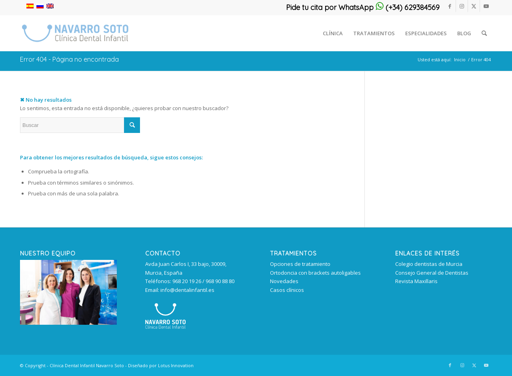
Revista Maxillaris (416, 281)
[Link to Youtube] (486, 6)
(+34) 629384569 (408, 7)
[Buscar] (484, 33)
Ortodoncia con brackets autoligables (315, 272)
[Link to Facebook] (450, 6)
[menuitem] (333, 33)
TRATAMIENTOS (293, 253)
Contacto (162, 253)
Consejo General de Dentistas (431, 272)
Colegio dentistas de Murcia (428, 263)
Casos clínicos (287, 290)
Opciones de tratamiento (300, 263)
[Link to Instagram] (462, 6)
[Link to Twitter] (474, 6)
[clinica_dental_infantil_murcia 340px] (75, 33)
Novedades (284, 281)
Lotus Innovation (176, 365)
